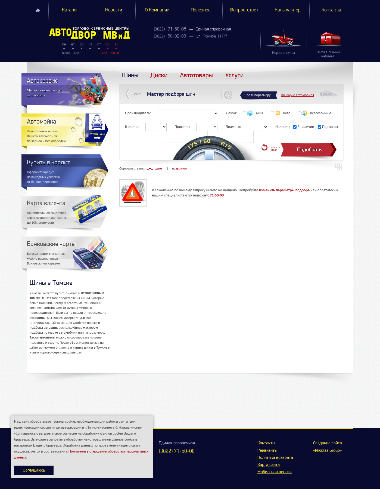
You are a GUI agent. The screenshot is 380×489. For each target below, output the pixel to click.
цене (158, 168)
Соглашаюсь (34, 470)
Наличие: (282, 126)
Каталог (70, 10)
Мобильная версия (274, 472)
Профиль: (182, 126)
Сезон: (231, 113)
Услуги (234, 75)
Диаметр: (233, 126)
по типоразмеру (259, 95)
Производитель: (138, 113)
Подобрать (309, 149)
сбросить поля (274, 148)
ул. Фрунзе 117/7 (212, 36)
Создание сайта (327, 443)
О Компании (157, 10)
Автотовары (196, 75)
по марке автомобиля (297, 95)
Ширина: (132, 126)
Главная (37, 10)
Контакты (331, 10)
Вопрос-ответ (244, 10)
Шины (130, 75)
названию (179, 168)
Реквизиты (267, 450)
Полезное (201, 10)
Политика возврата (275, 458)
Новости (113, 10)
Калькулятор (288, 10)
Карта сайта (268, 465)
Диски (158, 75)
